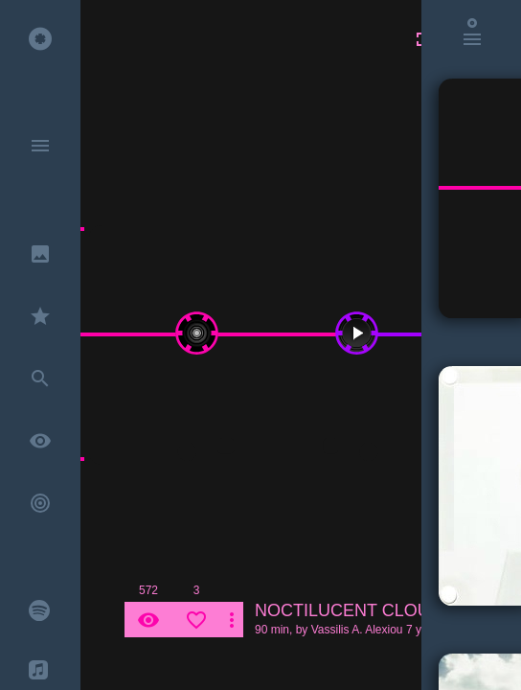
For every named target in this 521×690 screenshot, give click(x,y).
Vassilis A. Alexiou (357, 629)
